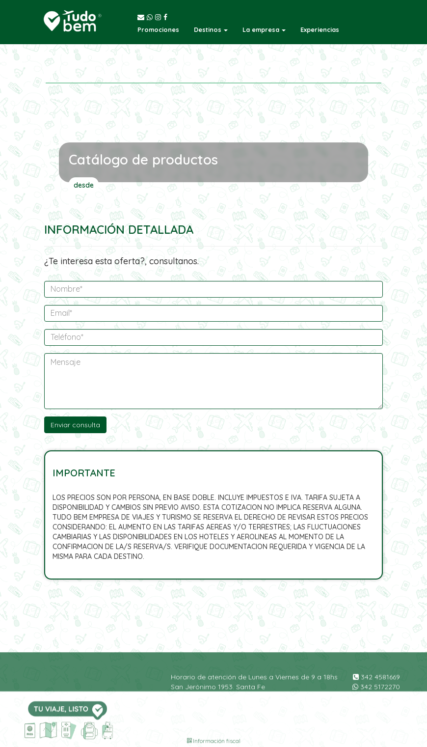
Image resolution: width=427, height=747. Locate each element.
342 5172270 (376, 708)
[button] (211, 29)
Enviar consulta (75, 424)
